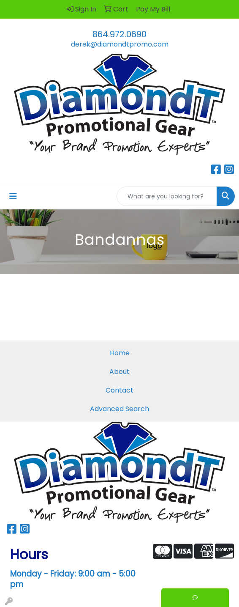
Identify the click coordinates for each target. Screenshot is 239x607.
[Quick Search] (167, 196)
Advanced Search (119, 409)
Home (120, 353)
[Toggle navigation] (13, 196)
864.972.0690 (119, 34)
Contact (119, 390)
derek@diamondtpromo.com (119, 44)
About (119, 371)
